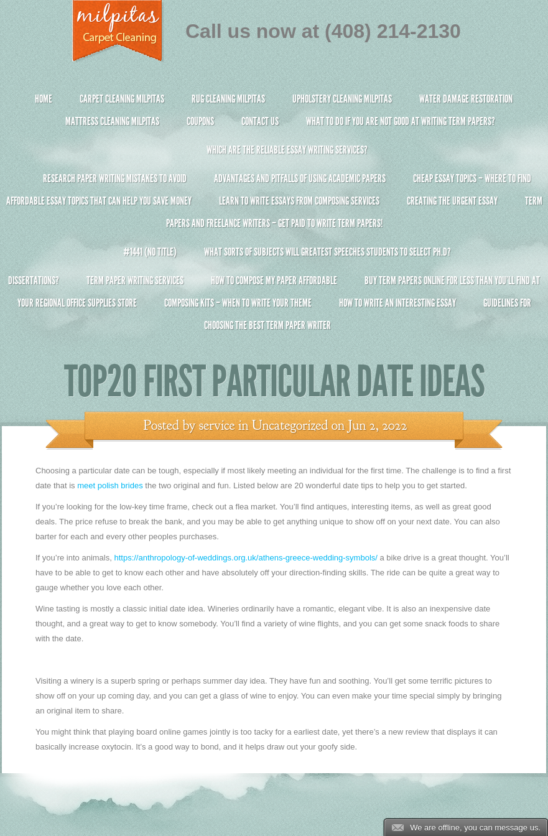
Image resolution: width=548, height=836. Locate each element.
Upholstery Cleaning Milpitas (342, 99)
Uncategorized (290, 425)
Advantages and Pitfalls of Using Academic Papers (300, 178)
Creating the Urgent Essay (452, 201)
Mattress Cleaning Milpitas (112, 121)
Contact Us (260, 121)
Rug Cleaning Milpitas (228, 99)
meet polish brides (110, 485)
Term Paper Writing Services (134, 280)
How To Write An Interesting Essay (397, 303)
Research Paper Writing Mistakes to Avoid (115, 178)
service (217, 425)
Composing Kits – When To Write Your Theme (238, 303)
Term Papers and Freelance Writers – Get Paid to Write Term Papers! (274, 217)
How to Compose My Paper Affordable (274, 280)
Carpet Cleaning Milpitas (122, 99)
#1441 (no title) (150, 252)
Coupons (200, 121)
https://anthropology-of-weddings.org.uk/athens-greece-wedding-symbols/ (245, 557)
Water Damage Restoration (466, 99)
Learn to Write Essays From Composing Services (299, 201)
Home (43, 99)
